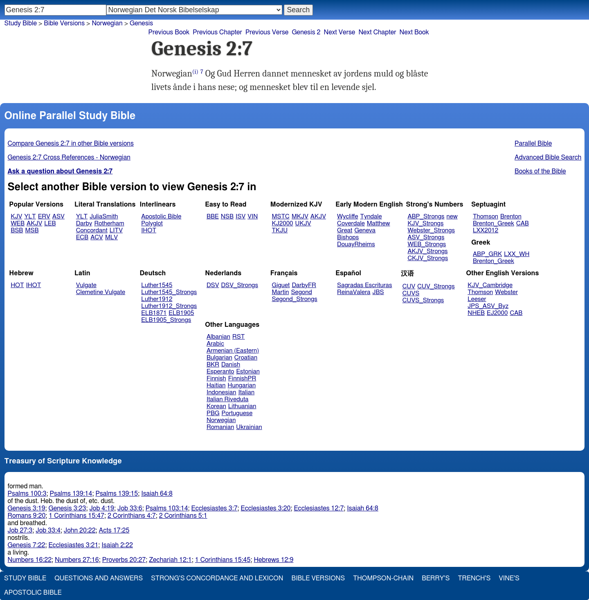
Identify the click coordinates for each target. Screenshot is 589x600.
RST (238, 337)
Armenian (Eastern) (233, 351)
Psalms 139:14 (71, 493)
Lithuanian (242, 406)
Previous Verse (266, 32)
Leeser (477, 299)
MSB (31, 230)
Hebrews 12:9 (273, 560)
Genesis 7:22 (26, 545)
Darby (84, 223)
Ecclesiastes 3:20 (266, 508)
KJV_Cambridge (490, 285)
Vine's (509, 578)
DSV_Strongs (239, 285)
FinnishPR (242, 378)
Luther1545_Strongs (169, 292)
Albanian (218, 337)
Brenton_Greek (493, 223)
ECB (82, 237)
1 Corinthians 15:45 (223, 560)
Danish (230, 365)
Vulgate (86, 285)
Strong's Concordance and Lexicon (217, 578)
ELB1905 (181, 313)
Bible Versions (64, 23)
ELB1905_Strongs (166, 320)
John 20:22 (80, 530)
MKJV (300, 216)
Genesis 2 (306, 32)
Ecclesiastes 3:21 (73, 545)
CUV (409, 286)
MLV (111, 237)
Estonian (247, 372)
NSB (227, 216)
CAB (522, 223)
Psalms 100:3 (27, 493)
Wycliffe (347, 216)
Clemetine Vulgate (100, 292)
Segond (301, 292)
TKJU (280, 230)
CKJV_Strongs (427, 258)
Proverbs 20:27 (124, 560)
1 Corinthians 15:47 (76, 515)
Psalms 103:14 (167, 508)
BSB (17, 230)
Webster (506, 292)
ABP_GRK (487, 254)
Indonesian (221, 392)
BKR (213, 365)
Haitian (216, 385)
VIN (252, 216)
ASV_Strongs (425, 237)
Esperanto (220, 372)
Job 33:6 (129, 508)
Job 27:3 (20, 530)
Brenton (511, 216)
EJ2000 (497, 313)
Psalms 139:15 (116, 493)
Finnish (216, 378)
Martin (280, 292)
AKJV (34, 223)
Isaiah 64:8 (157, 493)
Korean (216, 406)
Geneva (364, 230)
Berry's (436, 578)
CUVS (411, 293)
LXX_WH (516, 254)
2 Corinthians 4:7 (132, 515)
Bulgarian (219, 358)
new (452, 216)
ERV (44, 216)
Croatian (245, 358)
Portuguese (237, 413)
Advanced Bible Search (548, 157)
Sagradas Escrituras (364, 285)
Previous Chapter (217, 32)
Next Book (414, 32)
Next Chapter (377, 32)
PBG (213, 413)
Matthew (378, 223)
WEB (18, 223)
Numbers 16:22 (30, 560)
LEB (50, 223)
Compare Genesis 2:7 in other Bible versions (71, 143)
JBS (378, 292)
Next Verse (339, 32)
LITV (116, 230)
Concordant (92, 230)
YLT (30, 216)
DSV (213, 285)
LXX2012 (485, 230)
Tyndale (371, 216)
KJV (16, 216)
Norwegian (107, 23)
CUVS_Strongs (423, 300)
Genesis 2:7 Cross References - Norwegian (69, 157)
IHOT (148, 230)
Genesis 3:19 (26, 508)
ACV (96, 237)
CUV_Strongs (435, 286)
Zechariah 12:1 (170, 560)
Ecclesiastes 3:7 (214, 508)
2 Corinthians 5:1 (183, 515)
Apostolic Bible (33, 592)
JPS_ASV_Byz (488, 306)
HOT (17, 285)
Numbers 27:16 (77, 560)
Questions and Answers (98, 578)
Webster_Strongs (431, 230)
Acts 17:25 (114, 530)
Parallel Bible (533, 143)
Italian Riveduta (227, 399)
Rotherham (109, 223)
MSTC (281, 216)
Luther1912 (156, 299)
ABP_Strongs (425, 216)
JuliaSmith (104, 216)
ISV (240, 216)
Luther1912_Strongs (169, 306)
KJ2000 (282, 223)
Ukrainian (249, 427)
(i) (195, 71)
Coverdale (351, 223)
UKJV (303, 223)
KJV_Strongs (425, 223)
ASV (58, 216)
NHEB (476, 313)
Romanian (220, 427)
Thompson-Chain (383, 578)
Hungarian (242, 385)
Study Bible (20, 23)
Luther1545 (156, 285)
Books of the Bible (540, 171)
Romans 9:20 (27, 515)
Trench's (474, 578)
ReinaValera (353, 292)
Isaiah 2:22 (117, 545)
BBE (213, 216)
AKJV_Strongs (427, 251)
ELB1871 (153, 313)
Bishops (348, 237)
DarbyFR (304, 285)
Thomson (485, 216)
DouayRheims (356, 244)
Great (344, 230)
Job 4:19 (101, 508)
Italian (246, 392)
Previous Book (168, 32)
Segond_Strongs (294, 299)
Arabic (215, 344)
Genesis (141, 23)
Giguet (281, 285)
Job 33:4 (48, 530)
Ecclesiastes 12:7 (319, 508)
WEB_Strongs (426, 244)
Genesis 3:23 (67, 508)
